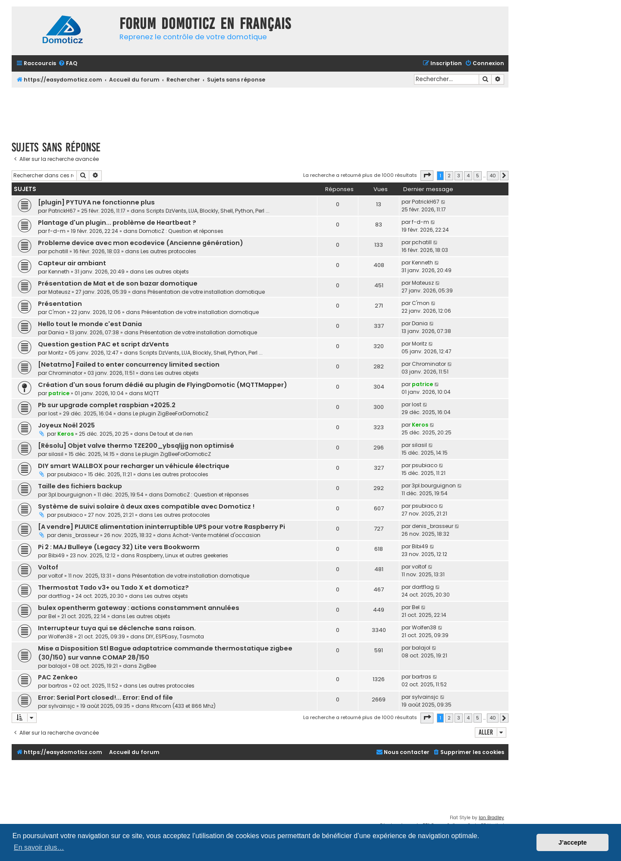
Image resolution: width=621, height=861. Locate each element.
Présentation (60, 303)
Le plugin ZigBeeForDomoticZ (170, 413)
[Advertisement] (260, 111)
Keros (65, 433)
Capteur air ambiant (72, 263)
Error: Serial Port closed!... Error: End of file (105, 697)
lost (53, 413)
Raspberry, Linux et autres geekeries (182, 555)
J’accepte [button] (572, 842)
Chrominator (65, 373)
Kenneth (58, 271)
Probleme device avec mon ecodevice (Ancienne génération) (140, 243)
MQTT (151, 393)
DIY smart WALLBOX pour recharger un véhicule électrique (133, 466)
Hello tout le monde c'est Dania (90, 324)
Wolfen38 (60, 636)
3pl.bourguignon (70, 494)
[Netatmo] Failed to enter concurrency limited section (129, 364)
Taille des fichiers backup (80, 486)
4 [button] (468, 175)
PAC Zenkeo (58, 677)
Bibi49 (56, 555)
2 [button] (449, 175)
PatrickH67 (62, 210)
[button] (426, 175)
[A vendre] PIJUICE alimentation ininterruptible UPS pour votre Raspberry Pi (161, 526)
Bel (52, 616)
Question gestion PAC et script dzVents (103, 344)
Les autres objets (167, 271)
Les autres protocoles (168, 251)
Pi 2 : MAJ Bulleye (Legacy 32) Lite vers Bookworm (119, 547)
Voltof (48, 567)
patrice (58, 393)
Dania (56, 332)
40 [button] (492, 175)
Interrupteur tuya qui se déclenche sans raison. (117, 628)
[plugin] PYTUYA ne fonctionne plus (96, 202)
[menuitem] (67, 63)
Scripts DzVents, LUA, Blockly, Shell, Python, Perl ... (208, 210)
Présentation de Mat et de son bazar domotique (118, 283)
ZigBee (147, 665)
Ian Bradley (491, 817)
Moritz (55, 352)
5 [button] (477, 175)
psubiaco (70, 474)
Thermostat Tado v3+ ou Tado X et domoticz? (113, 587)
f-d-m (57, 231)
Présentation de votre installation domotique (206, 291)
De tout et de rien (171, 433)
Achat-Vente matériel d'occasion (216, 535)
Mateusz (59, 291)
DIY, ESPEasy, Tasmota (175, 636)
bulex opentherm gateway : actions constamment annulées (138, 607)
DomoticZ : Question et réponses (181, 231)
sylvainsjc (61, 706)
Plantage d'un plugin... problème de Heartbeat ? (117, 222)
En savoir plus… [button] (39, 847)
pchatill (58, 251)
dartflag (59, 596)
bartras (58, 685)
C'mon (57, 312)
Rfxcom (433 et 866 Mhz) (183, 706)
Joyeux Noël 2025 (66, 425)
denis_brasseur (78, 535)
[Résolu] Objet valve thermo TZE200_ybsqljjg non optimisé (136, 445)
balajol (57, 665)
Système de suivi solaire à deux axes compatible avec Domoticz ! (146, 506)
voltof (55, 575)
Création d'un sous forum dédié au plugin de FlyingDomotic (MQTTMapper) (162, 384)
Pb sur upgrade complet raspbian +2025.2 (107, 405)
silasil (55, 454)
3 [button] (458, 175)
